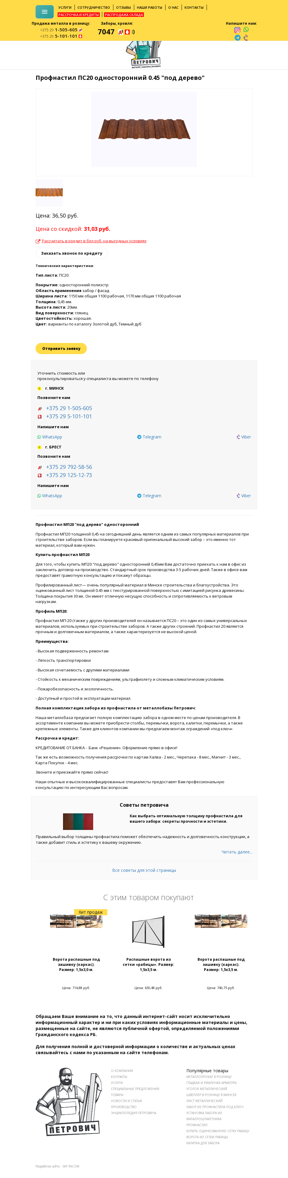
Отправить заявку (61, 348)
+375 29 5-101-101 (69, 416)
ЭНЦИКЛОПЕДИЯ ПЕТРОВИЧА (133, 1113)
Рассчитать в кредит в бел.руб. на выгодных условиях (91, 240)
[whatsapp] (245, 30)
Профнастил (196, 1125)
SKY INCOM (70, 1166)
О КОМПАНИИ (122, 1071)
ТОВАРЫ (117, 1095)
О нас (173, 7)
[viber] (246, 38)
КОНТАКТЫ (119, 1077)
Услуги (65, 7)
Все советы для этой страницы (144, 870)
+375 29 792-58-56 (69, 466)
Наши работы (149, 7)
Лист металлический (204, 1101)
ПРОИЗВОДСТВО (124, 1107)
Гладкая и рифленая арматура (211, 1083)
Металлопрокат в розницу (209, 1077)
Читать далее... (237, 852)
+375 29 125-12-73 (69, 475)
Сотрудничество (94, 7)
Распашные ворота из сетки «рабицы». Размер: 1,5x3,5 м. (148, 964)
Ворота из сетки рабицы (207, 1137)
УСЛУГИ (117, 1083)
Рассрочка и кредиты (79, 14)
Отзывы (123, 7)
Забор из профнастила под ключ (214, 1107)
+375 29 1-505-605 (69, 408)
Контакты (194, 7)
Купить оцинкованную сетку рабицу (217, 1131)
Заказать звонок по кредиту (71, 253)
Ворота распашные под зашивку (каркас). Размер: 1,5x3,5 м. (221, 964)
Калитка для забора (203, 1143)
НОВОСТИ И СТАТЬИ (126, 1101)
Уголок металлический (206, 1089)
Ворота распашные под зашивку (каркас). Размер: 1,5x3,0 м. (76, 964)
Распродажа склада (124, 14)
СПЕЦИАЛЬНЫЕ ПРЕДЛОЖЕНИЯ (135, 1089)
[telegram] (238, 38)
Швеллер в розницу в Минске (211, 1095)
